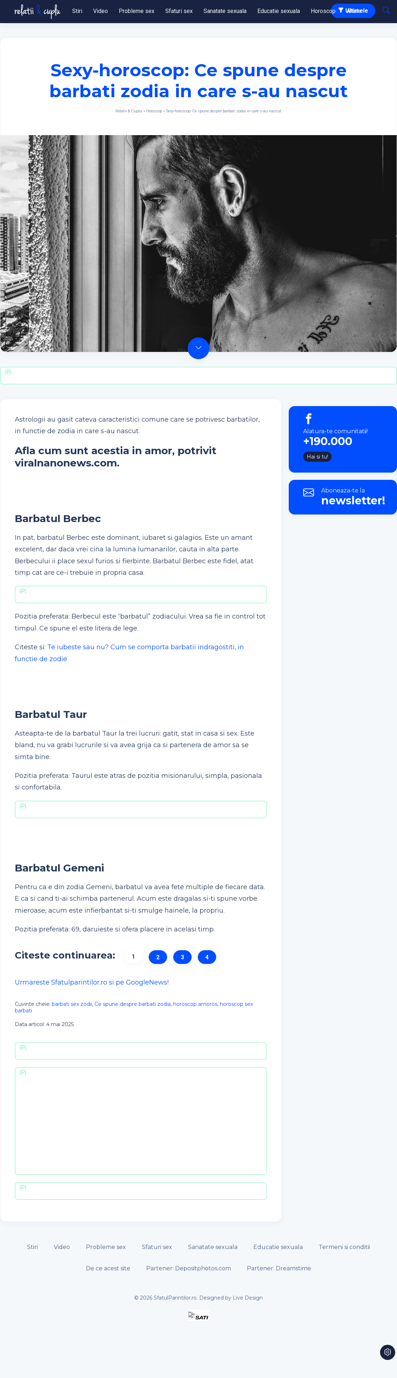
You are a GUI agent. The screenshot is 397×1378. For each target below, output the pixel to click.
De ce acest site (108, 1268)
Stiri (77, 11)
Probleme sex (136, 11)
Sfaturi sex (179, 11)
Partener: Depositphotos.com (188, 1268)
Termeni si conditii (344, 1247)
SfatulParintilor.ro (175, 1298)
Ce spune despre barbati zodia (133, 1004)
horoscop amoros (195, 1004)
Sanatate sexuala (225, 11)
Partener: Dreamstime (279, 1268)
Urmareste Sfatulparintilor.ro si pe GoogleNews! (92, 982)
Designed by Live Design (231, 1298)
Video (100, 11)
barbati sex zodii (72, 1004)
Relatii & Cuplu (128, 111)
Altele (353, 11)
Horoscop (323, 11)
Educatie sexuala (278, 11)
